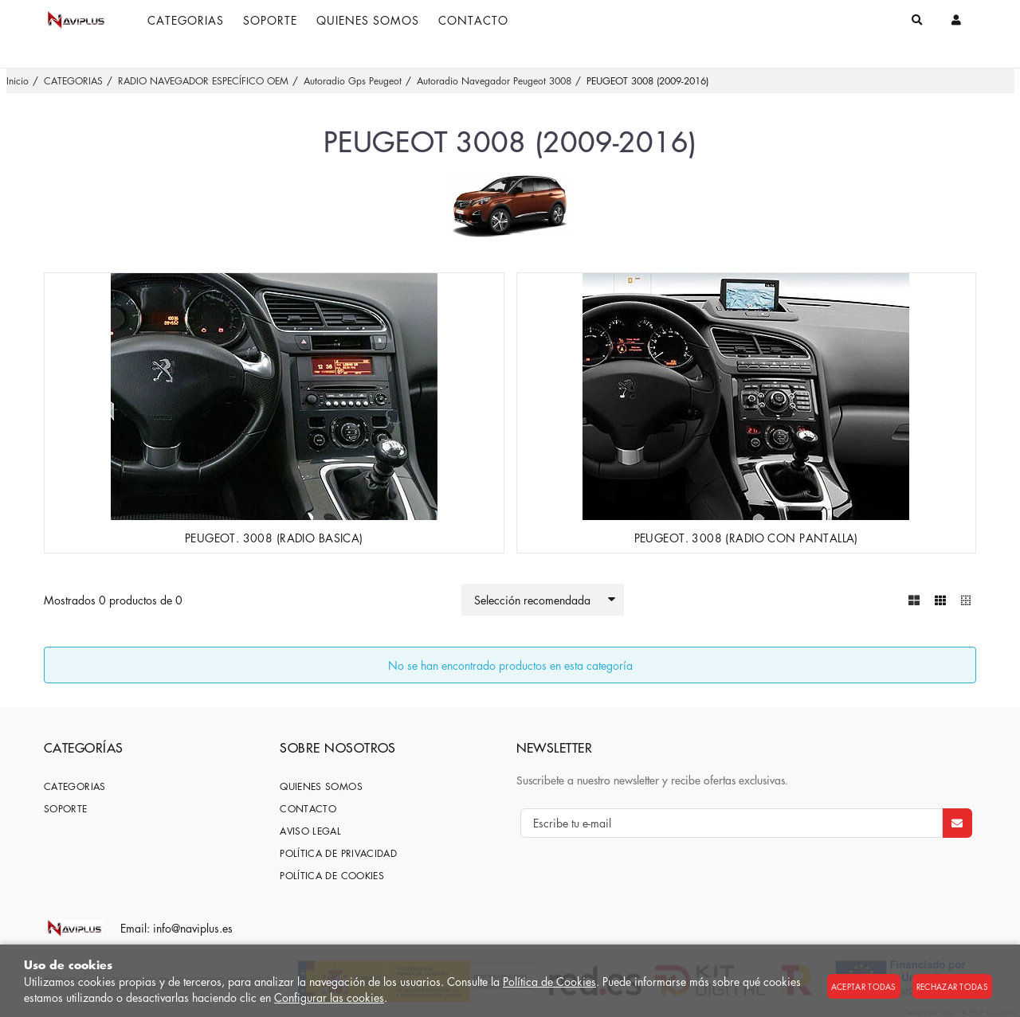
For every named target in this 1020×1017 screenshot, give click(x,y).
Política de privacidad (338, 852)
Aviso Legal (310, 830)
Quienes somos (321, 785)
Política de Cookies (549, 981)
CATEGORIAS (75, 785)
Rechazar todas (952, 986)
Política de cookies (332, 875)
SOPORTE (66, 808)
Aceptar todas (863, 986)
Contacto (308, 808)
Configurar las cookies (329, 997)
